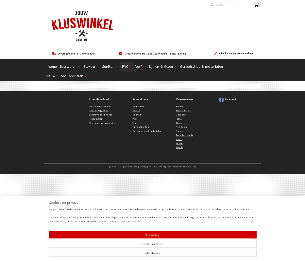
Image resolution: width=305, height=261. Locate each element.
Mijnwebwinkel (189, 166)
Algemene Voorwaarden (102, 122)
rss (150, 166)
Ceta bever (181, 114)
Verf (140, 67)
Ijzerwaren (70, 67)
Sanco (179, 130)
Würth (179, 147)
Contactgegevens (99, 110)
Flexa (179, 118)
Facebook (228, 99)
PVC (127, 67)
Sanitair (110, 67)
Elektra (91, 67)
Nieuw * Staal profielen (66, 76)
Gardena (180, 122)
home (52, 67)
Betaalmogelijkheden (101, 114)
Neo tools (181, 126)
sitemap (143, 166)
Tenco (179, 139)
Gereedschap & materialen (203, 67)
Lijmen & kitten (163, 67)
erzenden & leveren (101, 106)
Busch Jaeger (183, 110)
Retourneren (96, 118)
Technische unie (184, 135)
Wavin (179, 143)
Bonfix (179, 106)
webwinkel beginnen (162, 166)
